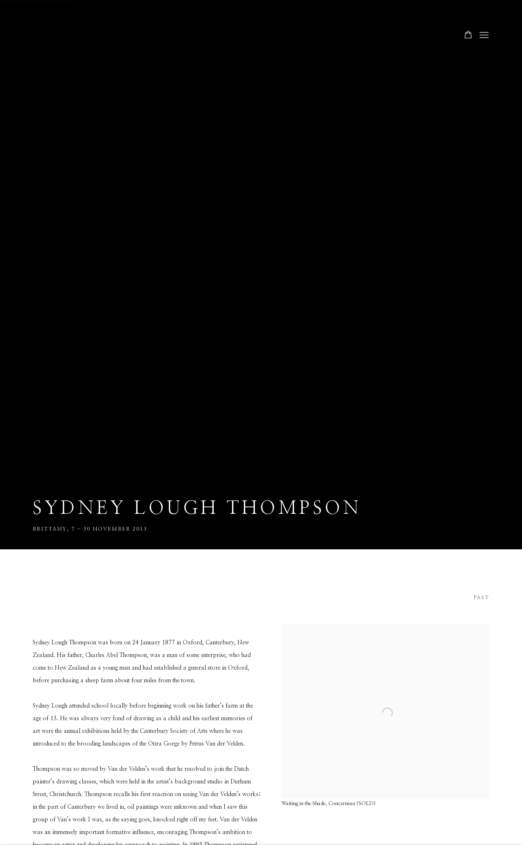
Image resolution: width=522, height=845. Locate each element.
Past (481, 597)
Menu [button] (483, 35)
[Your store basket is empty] (468, 35)
